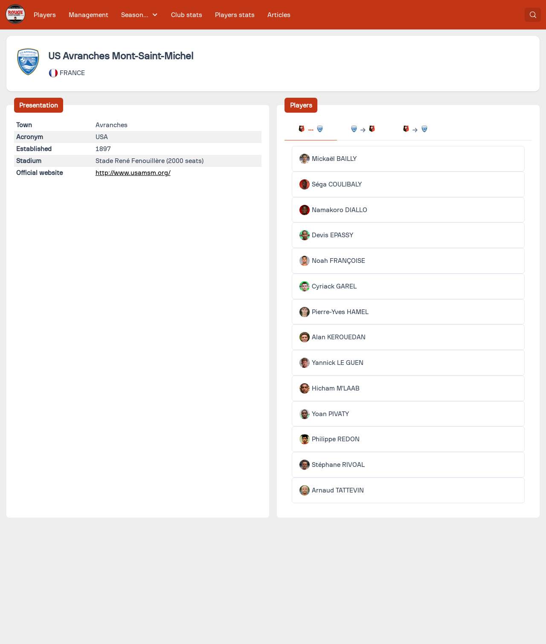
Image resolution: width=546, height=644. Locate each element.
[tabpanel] (408, 324)
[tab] (311, 129)
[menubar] (162, 15)
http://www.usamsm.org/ (133, 173)
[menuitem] (45, 15)
